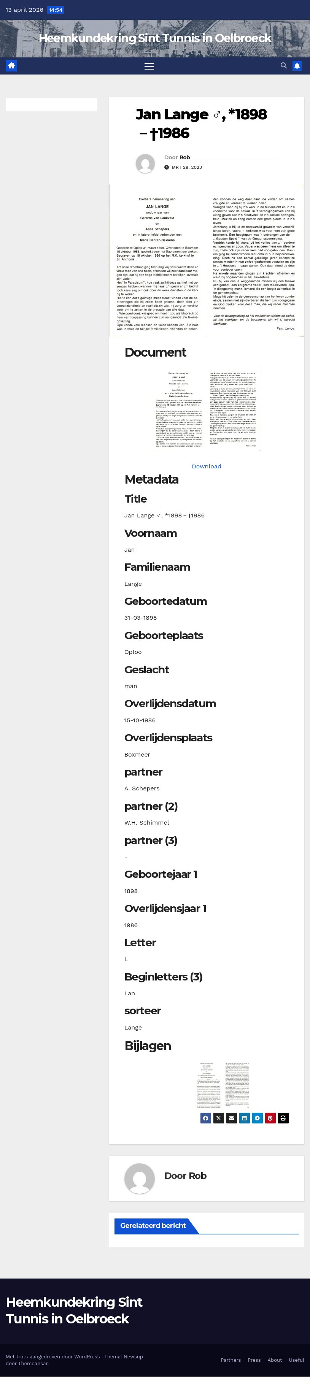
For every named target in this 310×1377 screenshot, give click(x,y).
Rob (185, 157)
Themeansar (33, 1364)
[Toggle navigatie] (149, 66)
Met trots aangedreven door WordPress (54, 1357)
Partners (231, 1360)
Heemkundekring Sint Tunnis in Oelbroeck (155, 38)
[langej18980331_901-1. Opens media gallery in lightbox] (206, 408)
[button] (284, 66)
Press (254, 1360)
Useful (296, 1360)
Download (206, 466)
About (275, 1360)
